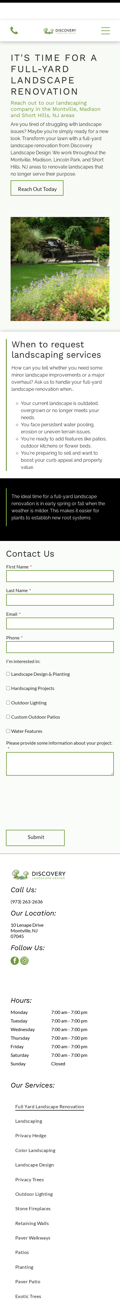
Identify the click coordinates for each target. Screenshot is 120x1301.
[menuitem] (60, 1086)
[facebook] (15, 941)
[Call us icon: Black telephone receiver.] (14, 13)
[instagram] (24, 941)
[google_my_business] (35, 956)
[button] (105, 10)
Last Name (17, 570)
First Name (17, 546)
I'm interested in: (23, 641)
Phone (12, 617)
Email (11, 594)
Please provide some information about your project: (59, 722)
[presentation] (30, 782)
